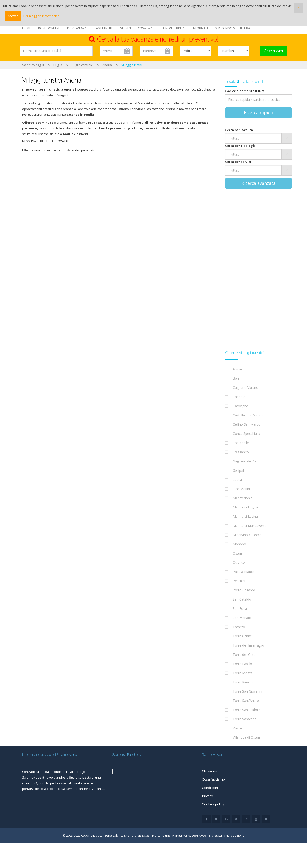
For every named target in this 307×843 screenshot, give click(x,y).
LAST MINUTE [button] (104, 28)
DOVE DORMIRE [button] (49, 28)
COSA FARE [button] (146, 28)
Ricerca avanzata (258, 183)
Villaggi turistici (131, 65)
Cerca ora (273, 51)
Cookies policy (213, 804)
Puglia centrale (82, 65)
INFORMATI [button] (200, 28)
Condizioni (210, 787)
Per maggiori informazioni (41, 16)
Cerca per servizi (238, 162)
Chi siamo (209, 771)
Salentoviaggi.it (33, 65)
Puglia (57, 65)
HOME (26, 28)
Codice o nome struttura (245, 91)
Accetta (13, 16)
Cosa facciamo (213, 779)
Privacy (207, 796)
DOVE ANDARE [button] (77, 28)
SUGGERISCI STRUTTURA (232, 28)
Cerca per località (239, 130)
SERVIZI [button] (125, 28)
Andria (107, 65)
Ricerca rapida (258, 112)
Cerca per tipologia (240, 146)
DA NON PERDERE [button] (173, 28)
